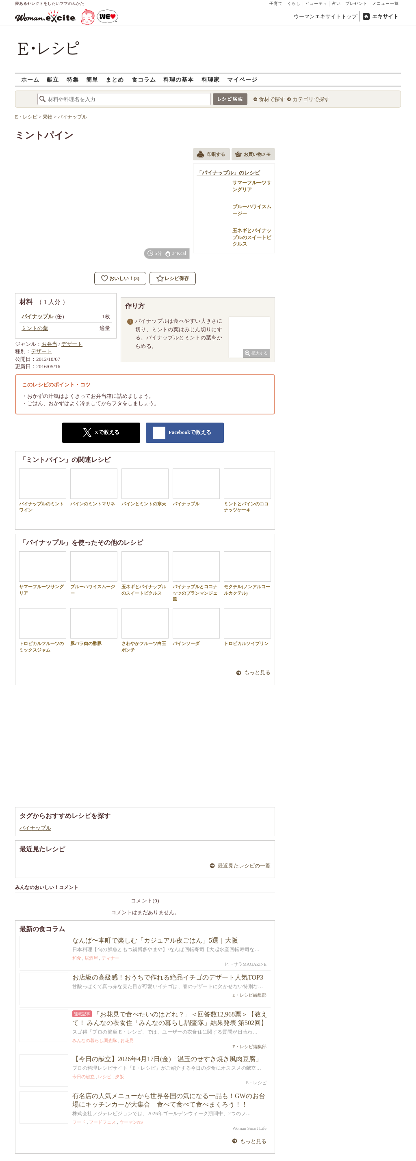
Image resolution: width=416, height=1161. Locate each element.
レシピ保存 (177, 278)
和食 (76, 958)
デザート (71, 344)
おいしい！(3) (124, 278)
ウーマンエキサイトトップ (325, 16)
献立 (53, 79)
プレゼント (356, 3)
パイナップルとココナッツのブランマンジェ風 (196, 576)
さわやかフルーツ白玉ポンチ (145, 630)
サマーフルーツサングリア (42, 573)
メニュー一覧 (385, 3)
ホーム (30, 79)
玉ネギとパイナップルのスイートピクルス (145, 573)
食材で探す (272, 99)
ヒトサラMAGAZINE (245, 964)
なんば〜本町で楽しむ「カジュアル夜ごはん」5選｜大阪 (155, 940)
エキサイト (385, 16)
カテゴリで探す (310, 99)
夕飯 (119, 1076)
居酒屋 (91, 958)
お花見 (127, 1040)
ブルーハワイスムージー (93, 573)
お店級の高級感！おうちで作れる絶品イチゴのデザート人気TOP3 (167, 977)
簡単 (92, 79)
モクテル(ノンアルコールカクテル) (247, 573)
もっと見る (257, 672)
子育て (276, 3)
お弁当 (49, 344)
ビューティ (316, 3)
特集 (73, 79)
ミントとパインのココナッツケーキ (247, 490)
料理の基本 (178, 79)
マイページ (242, 79)
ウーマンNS (131, 1122)
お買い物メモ (253, 155)
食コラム (144, 79)
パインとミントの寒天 (145, 487)
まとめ (115, 79)
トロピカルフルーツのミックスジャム (42, 630)
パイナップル (196, 487)
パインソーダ (196, 627)
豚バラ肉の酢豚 (93, 627)
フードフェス (102, 1122)
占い (336, 3)
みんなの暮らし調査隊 (94, 1040)
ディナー (110, 958)
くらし (294, 3)
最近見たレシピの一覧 (244, 866)
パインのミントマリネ (93, 487)
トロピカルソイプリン (247, 627)
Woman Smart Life (249, 1128)
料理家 (211, 79)
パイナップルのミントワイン (42, 490)
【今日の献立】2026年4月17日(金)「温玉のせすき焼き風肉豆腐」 (167, 1058)
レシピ (104, 1076)
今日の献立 (83, 1076)
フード (79, 1122)
